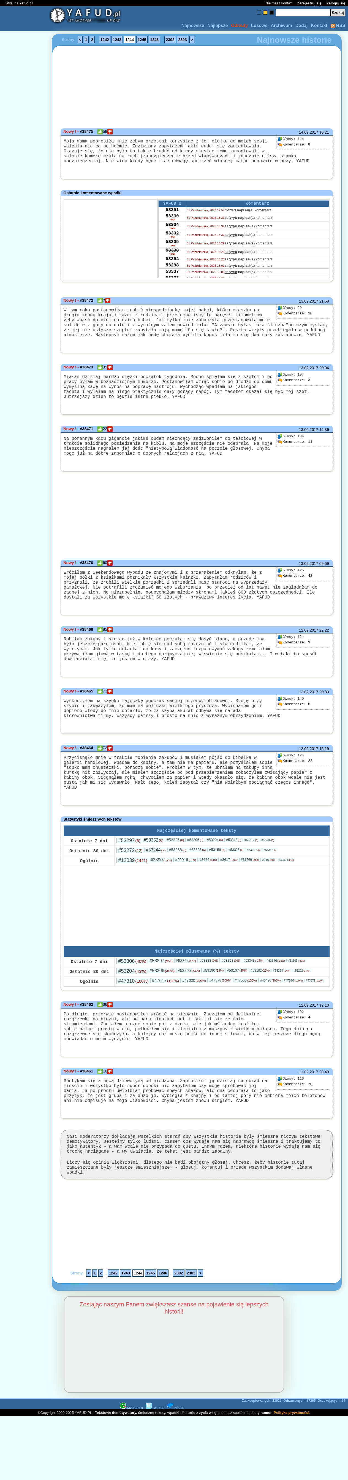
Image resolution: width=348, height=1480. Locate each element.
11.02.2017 (308, 1121)
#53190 (213, 1013)
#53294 (215, 881)
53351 (172, 217)
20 (294, 1133)
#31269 (250, 901)
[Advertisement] (24, 740)
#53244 (156, 891)
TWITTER (155, 1471)
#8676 (208, 901)
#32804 (286, 901)
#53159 (217, 891)
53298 (172, 282)
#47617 (165, 1023)
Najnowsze (192, 25)
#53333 (208, 1003)
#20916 (185, 901)
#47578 (220, 1023)
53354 (172, 274)
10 (294, 319)
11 (294, 459)
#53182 (260, 1013)
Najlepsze (217, 25)
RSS (338, 25)
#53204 (132, 1013)
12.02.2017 (308, 659)
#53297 (129, 882)
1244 (129, 39)
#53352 (154, 881)
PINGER (175, 1471)
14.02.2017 (308, 132)
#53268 (177, 891)
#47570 (293, 1023)
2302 (170, 39)
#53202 (302, 1013)
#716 (269, 901)
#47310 (133, 1023)
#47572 (314, 1023)
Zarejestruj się (309, 3)
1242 (104, 39)
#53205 (189, 1013)
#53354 (186, 1003)
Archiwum (281, 25)
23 (294, 799)
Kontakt (319, 25)
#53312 (251, 881)
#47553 (246, 1023)
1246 (154, 39)
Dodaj (301, 25)
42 (294, 597)
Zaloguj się (336, 3)
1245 (142, 39)
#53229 (281, 1013)
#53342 (233, 881)
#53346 (276, 1003)
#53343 (253, 1003)
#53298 (230, 1003)
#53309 (296, 1003)
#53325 (175, 881)
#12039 (132, 901)
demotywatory (124, 1476)
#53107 (237, 1013)
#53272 (130, 891)
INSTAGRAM (131, 1471)
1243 (117, 39)
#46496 (270, 1023)
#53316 (268, 881)
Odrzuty (239, 25)
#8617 (229, 901)
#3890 (161, 901)
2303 (182, 39)
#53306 (195, 881)
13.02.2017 (308, 306)
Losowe (259, 25)
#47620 (194, 1023)
